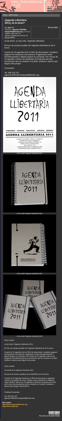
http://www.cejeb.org (10, 406)
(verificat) (26, 32)
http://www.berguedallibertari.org (14, 404)
